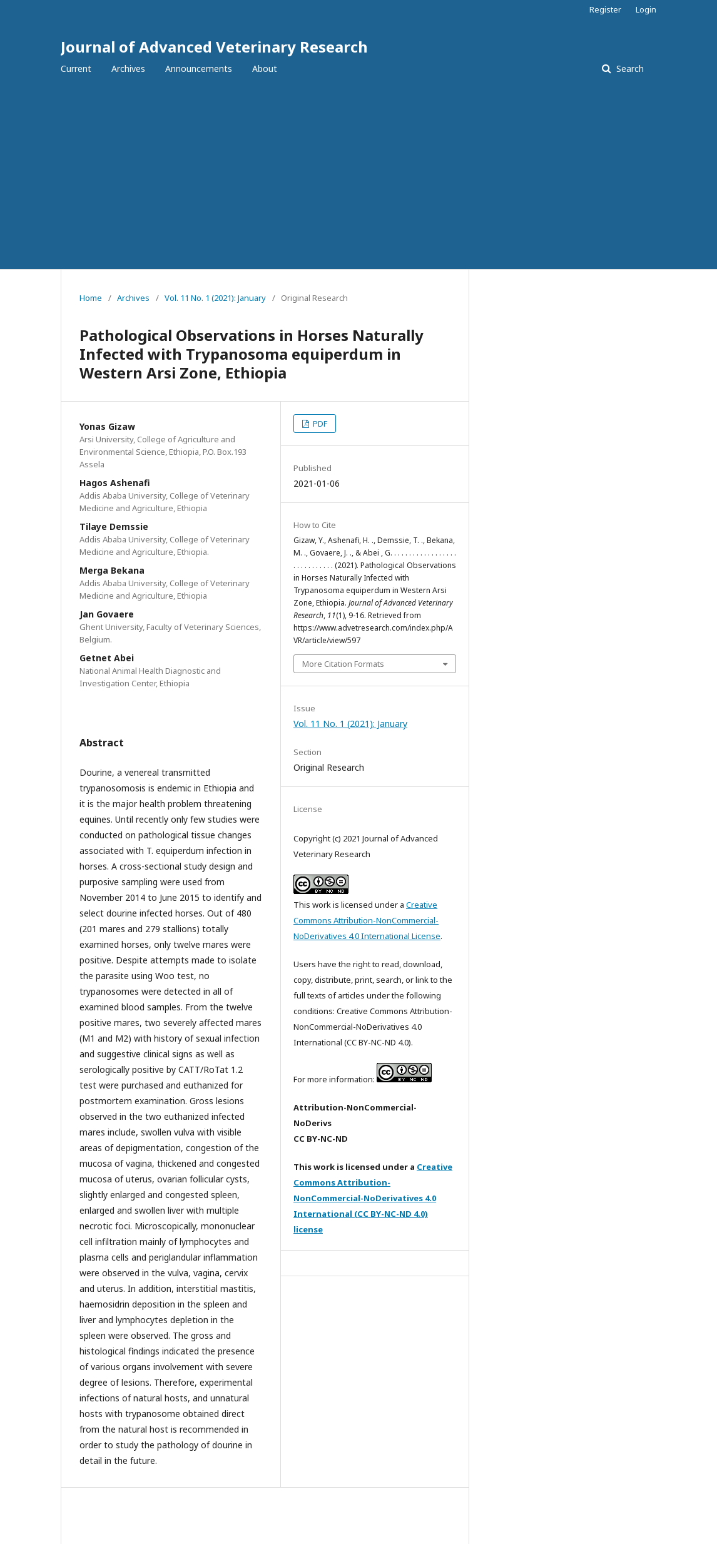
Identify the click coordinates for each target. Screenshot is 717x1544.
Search (629, 68)
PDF (319, 423)
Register (605, 9)
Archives (128, 68)
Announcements (198, 68)
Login (646, 9)
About (264, 68)
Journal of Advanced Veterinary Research (214, 46)
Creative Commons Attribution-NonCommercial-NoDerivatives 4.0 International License (366, 920)
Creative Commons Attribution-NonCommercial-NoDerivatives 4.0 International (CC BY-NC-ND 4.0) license (372, 1198)
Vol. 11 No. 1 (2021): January (215, 297)
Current (76, 68)
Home (90, 297)
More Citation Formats (343, 663)
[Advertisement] (358, 175)
